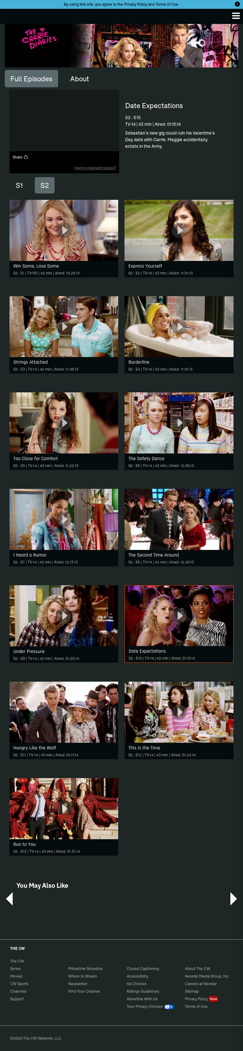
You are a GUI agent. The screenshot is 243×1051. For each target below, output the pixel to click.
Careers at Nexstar (201, 983)
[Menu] (236, 16)
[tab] (31, 78)
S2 (44, 185)
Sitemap (192, 991)
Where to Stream (82, 976)
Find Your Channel (84, 991)
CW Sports (19, 983)
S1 (19, 185)
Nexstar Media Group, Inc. (207, 976)
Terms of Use (166, 4)
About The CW (197, 968)
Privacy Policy (135, 4)
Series (15, 968)
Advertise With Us (142, 998)
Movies (16, 976)
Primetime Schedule (85, 968)
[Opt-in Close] (237, 4)
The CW (11, 15)
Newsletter (77, 983)
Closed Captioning (143, 968)
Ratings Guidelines (143, 991)
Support (17, 998)
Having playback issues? (95, 167)
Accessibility (137, 976)
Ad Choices (137, 983)
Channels (18, 991)
